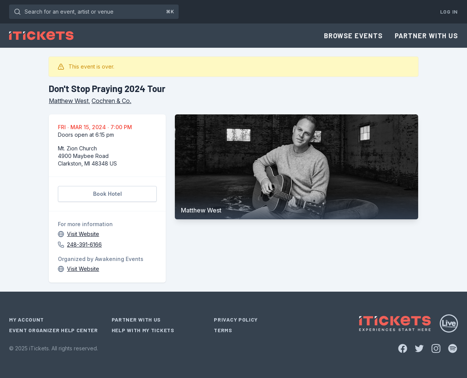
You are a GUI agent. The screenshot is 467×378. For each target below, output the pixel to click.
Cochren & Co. (111, 101)
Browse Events (353, 35)
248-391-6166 (84, 244)
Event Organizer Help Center (53, 330)
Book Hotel (107, 194)
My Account (26, 319)
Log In (449, 11)
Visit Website (83, 234)
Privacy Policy (236, 319)
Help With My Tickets (143, 330)
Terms (223, 330)
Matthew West (69, 101)
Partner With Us (426, 35)
